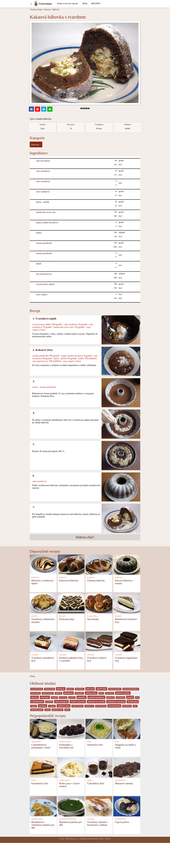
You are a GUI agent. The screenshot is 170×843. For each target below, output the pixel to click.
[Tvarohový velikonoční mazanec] (43, 603)
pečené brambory (96, 697)
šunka (67, 710)
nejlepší (54, 697)
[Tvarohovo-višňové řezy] (98, 642)
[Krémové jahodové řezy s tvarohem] (71, 642)
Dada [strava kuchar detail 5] (42, 128)
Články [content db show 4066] (32, 676)
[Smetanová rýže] (98, 729)
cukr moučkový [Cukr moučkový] (43, 171)
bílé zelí (90, 689)
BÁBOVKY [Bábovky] (35, 577)
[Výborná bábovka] (98, 564)
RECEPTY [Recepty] (95, 3)
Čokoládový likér (95, 783)
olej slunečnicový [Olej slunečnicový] (44, 274)
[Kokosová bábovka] (71, 564)
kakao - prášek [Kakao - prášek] (42, 202)
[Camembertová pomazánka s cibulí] (43, 729)
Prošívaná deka (66, 619)
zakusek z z (89, 706)
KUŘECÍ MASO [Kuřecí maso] (64, 780)
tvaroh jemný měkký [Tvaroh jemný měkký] (45, 284)
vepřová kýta (64, 706)
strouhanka (133, 701)
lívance (34, 697)
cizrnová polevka (114, 689)
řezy (135, 706)
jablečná (58, 693)
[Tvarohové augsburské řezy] (126, 642)
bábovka (70, 689)
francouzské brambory (130, 689)
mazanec (45, 697)
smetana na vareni (96, 701)
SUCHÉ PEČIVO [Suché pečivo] (120, 780)
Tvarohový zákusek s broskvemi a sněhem (97, 823)
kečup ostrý (91, 693)
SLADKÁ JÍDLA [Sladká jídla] (92, 616)
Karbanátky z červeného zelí (66, 746)
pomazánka (120, 697)
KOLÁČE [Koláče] (34, 616)
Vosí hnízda (93, 619)
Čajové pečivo (122, 822)
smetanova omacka (116, 701)
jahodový (68, 693)
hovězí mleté (35, 693)
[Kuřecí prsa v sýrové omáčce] (71, 767)
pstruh (130, 697)
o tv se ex (63, 697)
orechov (71, 697)
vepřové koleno (77, 706)
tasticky (42, 706)
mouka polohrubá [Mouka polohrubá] (44, 243)
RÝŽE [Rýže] (89, 742)
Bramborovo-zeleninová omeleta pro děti (42, 825)
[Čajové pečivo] (126, 806)
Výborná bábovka (96, 580)
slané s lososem (78, 701)
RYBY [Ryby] (117, 742)
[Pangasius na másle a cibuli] (126, 729)
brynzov (60, 689)
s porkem (49, 702)
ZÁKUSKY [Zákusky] (35, 655)
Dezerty (47, 10)
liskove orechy (122, 693)
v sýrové (52, 706)
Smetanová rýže (95, 744)
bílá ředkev (79, 689)
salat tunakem (61, 701)
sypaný (33, 706)
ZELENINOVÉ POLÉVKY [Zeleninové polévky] (67, 819)
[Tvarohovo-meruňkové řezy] (43, 642)
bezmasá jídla (49, 689)
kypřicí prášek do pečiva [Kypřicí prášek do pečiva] (47, 222)
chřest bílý (101, 689)
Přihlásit (108, 839)
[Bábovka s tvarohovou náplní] (43, 564)
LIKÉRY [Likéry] (90, 780)
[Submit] (85, 3)
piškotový (110, 697)
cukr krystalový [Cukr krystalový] (43, 160)
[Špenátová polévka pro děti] (71, 806)
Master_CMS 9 (99, 839)
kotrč (101, 693)
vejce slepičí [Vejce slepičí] (41, 294)
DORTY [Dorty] (33, 780)
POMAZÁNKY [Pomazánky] (36, 742)
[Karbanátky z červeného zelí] (71, 729)
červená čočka (100, 706)
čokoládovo (127, 706)
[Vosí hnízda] (98, 603)
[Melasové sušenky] (126, 767)
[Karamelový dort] (43, 767)
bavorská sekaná (36, 689)
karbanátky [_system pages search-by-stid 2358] (79, 693)
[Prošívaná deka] (71, 603)
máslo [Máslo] (38, 263)
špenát (47, 710)
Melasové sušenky (124, 783)
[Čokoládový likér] (98, 767)
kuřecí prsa (109, 693)
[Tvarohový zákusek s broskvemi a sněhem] (98, 806)
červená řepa (114, 706)
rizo (137, 697)
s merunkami (37, 701)
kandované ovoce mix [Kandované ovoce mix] (46, 212)
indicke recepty (48, 693)
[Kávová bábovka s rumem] (126, 564)
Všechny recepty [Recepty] (36, 10)
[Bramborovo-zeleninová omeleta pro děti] (43, 806)
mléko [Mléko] (39, 232)
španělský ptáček (36, 710)
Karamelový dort (39, 783)
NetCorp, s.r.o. (74, 839)
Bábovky (55, 10)
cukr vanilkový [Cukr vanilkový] (43, 191)
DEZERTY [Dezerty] (118, 616)
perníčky (81, 697)
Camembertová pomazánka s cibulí (40, 746)
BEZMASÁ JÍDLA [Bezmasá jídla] (65, 742)
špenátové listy (57, 710)
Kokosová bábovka (68, 580)
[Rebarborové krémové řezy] (126, 603)
